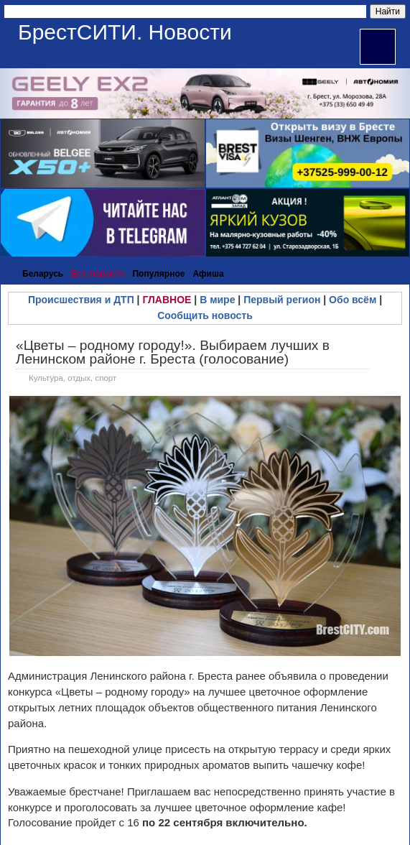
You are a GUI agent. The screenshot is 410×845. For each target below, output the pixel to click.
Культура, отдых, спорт (72, 378)
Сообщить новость (205, 315)
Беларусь (42, 274)
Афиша (207, 274)
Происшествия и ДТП (81, 299)
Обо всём (352, 299)
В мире (217, 299)
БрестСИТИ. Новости (125, 32)
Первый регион (281, 299)
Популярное (158, 274)
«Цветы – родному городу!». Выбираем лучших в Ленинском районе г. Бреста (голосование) (173, 352)
